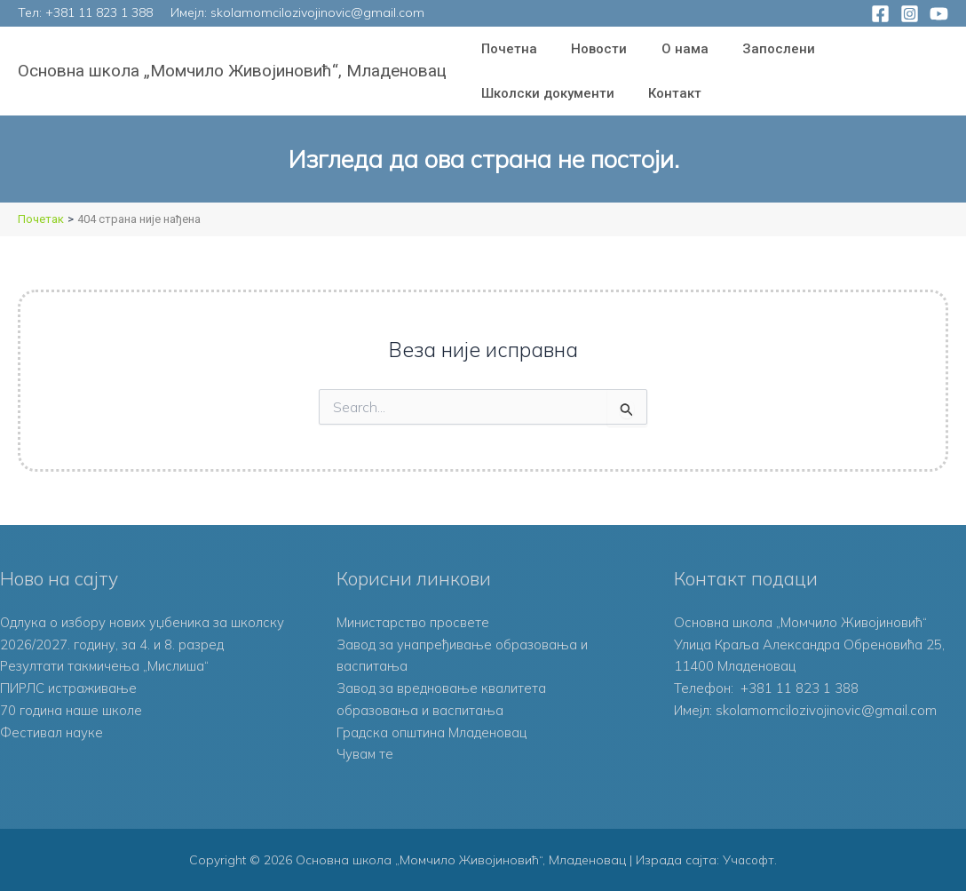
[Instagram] (909, 13)
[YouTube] (939, 13)
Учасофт (748, 860)
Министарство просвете (413, 622)
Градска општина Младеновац (432, 732)
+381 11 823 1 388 (99, 12)
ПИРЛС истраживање (69, 688)
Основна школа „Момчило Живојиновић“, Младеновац (232, 70)
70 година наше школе (71, 710)
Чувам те (365, 753)
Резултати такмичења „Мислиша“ (105, 665)
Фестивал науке (51, 732)
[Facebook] (880, 13)
